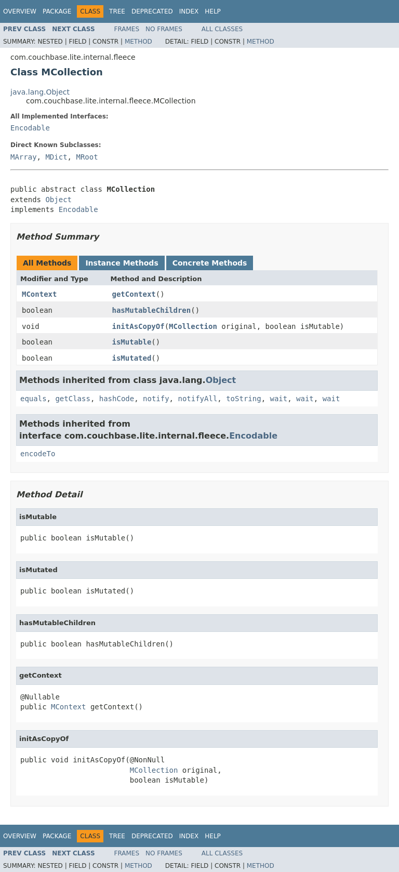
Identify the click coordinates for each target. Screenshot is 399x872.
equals (33, 398)
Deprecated (152, 11)
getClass (72, 398)
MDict (56, 157)
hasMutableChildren (151, 310)
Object (58, 199)
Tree (117, 11)
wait (278, 398)
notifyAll (197, 398)
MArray (23, 157)
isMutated (132, 358)
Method (138, 41)
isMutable (132, 342)
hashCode (116, 398)
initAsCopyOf (138, 326)
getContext (134, 294)
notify (156, 398)
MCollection (193, 326)
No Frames (163, 29)
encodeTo (37, 454)
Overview (19, 11)
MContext (39, 294)
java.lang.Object (40, 92)
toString (243, 398)
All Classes (222, 29)
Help (213, 11)
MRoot (87, 157)
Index (189, 11)
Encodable (30, 128)
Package (57, 11)
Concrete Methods (209, 263)
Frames (127, 29)
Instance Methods (121, 263)
